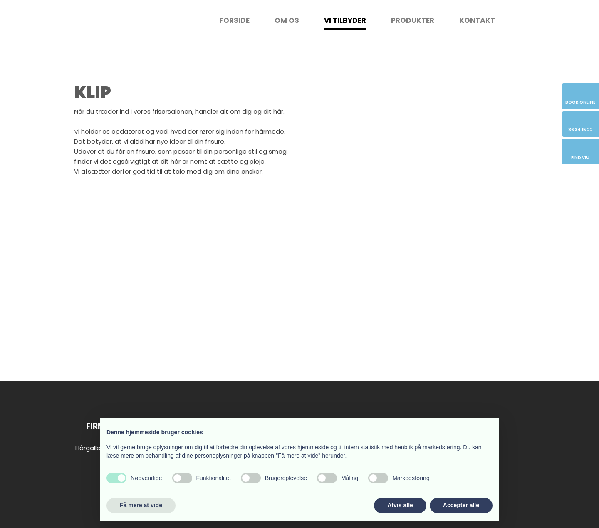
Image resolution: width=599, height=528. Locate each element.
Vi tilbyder (345, 20)
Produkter (412, 20)
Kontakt (477, 20)
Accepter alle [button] (461, 505)
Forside (234, 20)
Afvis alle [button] (400, 505)
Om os (287, 20)
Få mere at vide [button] (141, 505)
